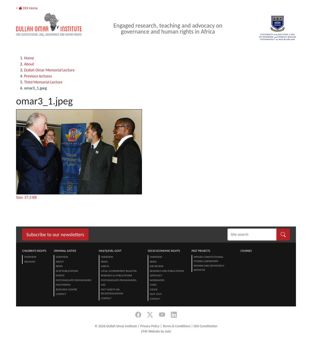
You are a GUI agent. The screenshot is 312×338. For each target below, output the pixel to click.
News (59, 266)
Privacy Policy (150, 326)
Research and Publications (167, 271)
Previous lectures (38, 76)
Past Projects (201, 251)
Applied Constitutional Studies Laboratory (208, 259)
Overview (30, 257)
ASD (103, 284)
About (29, 64)
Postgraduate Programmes (73, 280)
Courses (246, 251)
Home (29, 58)
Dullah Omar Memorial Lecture (49, 70)
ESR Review (156, 266)
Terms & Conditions (176, 326)
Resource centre (66, 289)
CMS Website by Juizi (156, 331)
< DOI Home (27, 8)
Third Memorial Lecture (43, 82)
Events (60, 275)
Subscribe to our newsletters (55, 235)
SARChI (105, 266)
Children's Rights (34, 251)
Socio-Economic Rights (164, 251)
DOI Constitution (205, 326)
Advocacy (156, 275)
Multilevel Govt (110, 251)
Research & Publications (116, 275)
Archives (29, 261)
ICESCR (154, 289)
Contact (61, 294)
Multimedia (63, 284)
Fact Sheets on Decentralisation (112, 291)
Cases (153, 284)
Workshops (157, 280)
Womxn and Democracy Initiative (209, 268)
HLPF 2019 (156, 294)
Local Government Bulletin (118, 271)
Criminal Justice (65, 251)
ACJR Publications (67, 271)
